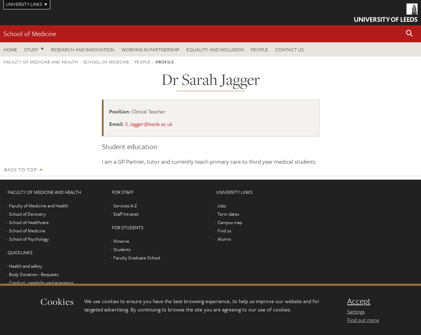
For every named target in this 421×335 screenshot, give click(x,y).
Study (31, 49)
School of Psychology (29, 238)
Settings (356, 311)
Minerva (121, 241)
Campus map (230, 222)
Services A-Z (125, 205)
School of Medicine (29, 33)
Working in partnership (150, 49)
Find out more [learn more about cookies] (363, 320)
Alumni (224, 238)
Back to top (20, 169)
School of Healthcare (29, 222)
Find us (224, 230)
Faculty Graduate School (136, 257)
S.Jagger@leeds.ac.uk (149, 124)
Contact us (289, 49)
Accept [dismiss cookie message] (358, 301)
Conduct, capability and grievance (41, 282)
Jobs (221, 205)
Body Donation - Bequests (34, 274)
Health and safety (25, 266)
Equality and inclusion (215, 49)
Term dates (228, 214)
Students (122, 249)
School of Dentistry (27, 214)
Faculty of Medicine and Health (40, 62)
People (259, 49)
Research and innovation (82, 49)
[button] (410, 34)
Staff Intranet (126, 214)
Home (10, 49)
